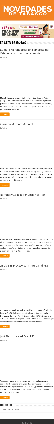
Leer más (5, 114)
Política (4, 57)
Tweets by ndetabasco (10, 409)
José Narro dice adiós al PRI (17, 336)
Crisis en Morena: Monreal (16, 124)
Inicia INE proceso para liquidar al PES (24, 265)
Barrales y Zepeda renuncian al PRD (22, 194)
